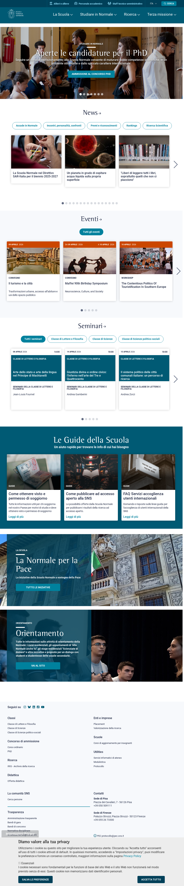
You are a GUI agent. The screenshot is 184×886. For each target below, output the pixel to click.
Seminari (92, 331)
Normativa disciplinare (20, 831)
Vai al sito (38, 671)
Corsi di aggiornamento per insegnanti (115, 741)
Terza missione (160, 14)
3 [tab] (87, 94)
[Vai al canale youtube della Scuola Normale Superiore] (42, 705)
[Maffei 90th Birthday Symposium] (89, 273)
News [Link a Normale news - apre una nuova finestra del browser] (92, 114)
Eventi (91, 222)
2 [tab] (84, 94)
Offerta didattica (17, 781)
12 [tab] (102, 205)
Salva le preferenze (35, 879)
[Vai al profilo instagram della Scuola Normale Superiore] (25, 705)
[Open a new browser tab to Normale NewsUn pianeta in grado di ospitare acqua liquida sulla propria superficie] (90, 163)
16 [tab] (116, 205)
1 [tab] (80, 94)
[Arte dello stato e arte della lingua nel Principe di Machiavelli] (36, 384)
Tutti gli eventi (91, 235)
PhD (10, 750)
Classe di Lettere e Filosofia (67, 344)
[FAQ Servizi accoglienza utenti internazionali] (148, 493)
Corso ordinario (16, 746)
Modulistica (100, 761)
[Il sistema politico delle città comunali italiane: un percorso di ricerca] (144, 384)
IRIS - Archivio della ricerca (22, 765)
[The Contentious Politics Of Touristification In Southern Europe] (146, 271)
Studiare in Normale (96, 14)
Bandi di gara (15, 823)
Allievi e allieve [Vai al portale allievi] (63, 3)
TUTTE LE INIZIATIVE (38, 592)
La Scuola (61, 14)
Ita (153, 3)
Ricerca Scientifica (157, 127)
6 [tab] (98, 94)
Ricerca (130, 14)
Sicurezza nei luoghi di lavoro (24, 836)
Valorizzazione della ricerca (109, 726)
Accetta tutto (151, 879)
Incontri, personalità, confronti (64, 127)
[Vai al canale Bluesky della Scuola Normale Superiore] (29, 705)
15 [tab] (113, 205)
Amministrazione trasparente (24, 818)
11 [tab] (98, 205)
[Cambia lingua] (156, 3)
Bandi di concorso (17, 827)
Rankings (131, 127)
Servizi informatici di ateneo (109, 757)
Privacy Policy (132, 856)
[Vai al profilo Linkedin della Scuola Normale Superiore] (34, 705)
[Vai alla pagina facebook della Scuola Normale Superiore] (38, 705)
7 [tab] (102, 94)
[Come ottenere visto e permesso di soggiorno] (34, 493)
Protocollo (99, 765)
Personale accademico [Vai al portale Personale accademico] (93, 3)
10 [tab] (95, 205)
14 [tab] (109, 205)
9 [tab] (91, 205)
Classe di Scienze (103, 344)
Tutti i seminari (33, 344)
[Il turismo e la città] (33, 274)
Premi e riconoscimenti (104, 127)
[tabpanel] (91, 63)
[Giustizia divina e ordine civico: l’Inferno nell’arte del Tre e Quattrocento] (90, 384)
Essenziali (27, 863)
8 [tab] (88, 205)
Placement (99, 722)
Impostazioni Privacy (20, 833)
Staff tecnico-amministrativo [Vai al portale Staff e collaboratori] (129, 3)
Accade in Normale (27, 127)
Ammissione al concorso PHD (91, 74)
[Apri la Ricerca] (168, 3)
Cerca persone (16, 799)
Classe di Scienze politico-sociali (141, 344)
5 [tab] (95, 94)
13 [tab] (106, 205)
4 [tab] (91, 94)
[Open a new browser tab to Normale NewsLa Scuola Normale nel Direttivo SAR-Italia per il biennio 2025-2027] (36, 161)
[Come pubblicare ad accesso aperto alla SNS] (91, 493)
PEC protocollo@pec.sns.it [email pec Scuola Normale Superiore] (110, 835)
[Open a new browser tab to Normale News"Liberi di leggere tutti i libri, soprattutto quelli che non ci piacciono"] (144, 163)
